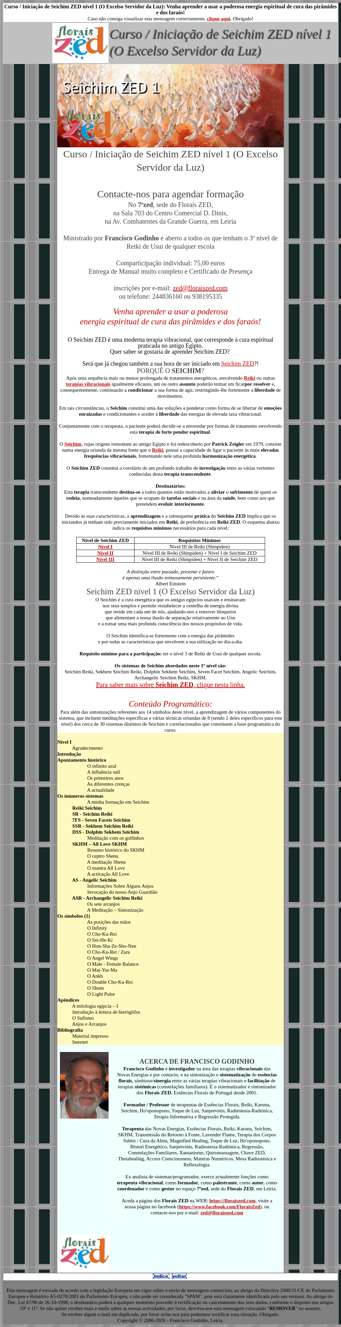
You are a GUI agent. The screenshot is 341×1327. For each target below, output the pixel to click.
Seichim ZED (237, 363)
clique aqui (218, 18)
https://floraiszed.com (232, 1200)
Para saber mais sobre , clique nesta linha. (170, 684)
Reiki (249, 378)
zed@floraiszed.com (200, 288)
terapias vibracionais (88, 384)
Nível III (105, 559)
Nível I (105, 546)
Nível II (105, 553)
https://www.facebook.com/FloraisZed (219, 1206)
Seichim (72, 444)
